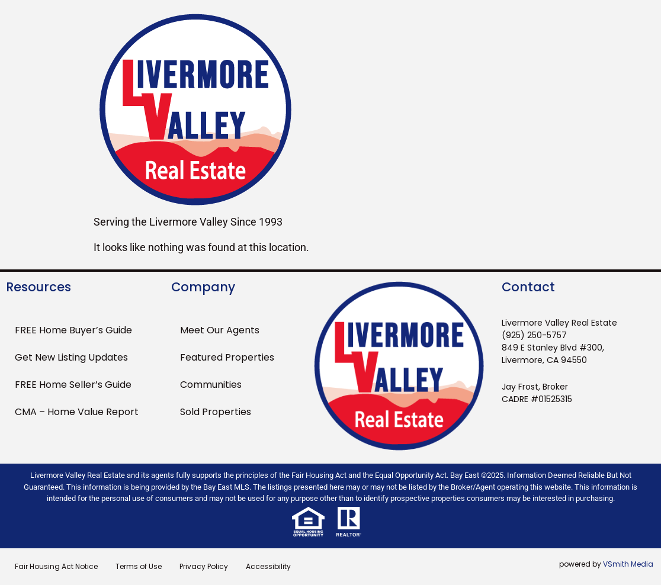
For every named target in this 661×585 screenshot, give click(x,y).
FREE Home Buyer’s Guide (73, 330)
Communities (211, 384)
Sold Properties (215, 412)
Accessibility (268, 566)
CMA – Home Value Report (77, 412)
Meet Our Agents (219, 330)
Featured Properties (227, 357)
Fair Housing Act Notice (56, 566)
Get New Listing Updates (71, 357)
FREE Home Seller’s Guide (73, 384)
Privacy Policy (203, 566)
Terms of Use (138, 566)
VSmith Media (628, 564)
